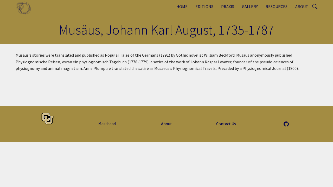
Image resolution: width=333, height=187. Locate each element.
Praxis (227, 6)
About (301, 6)
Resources (276, 6)
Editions (204, 6)
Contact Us (226, 123)
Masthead (107, 123)
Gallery (250, 6)
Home (182, 6)
